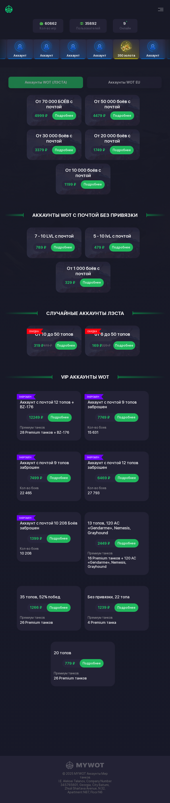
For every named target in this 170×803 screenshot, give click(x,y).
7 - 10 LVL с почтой (54, 266)
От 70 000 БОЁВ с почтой (54, 108)
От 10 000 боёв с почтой (83, 194)
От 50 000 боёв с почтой (112, 108)
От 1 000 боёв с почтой (83, 309)
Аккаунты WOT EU (124, 82)
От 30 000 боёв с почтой (54, 151)
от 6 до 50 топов (112, 381)
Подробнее (64, 123)
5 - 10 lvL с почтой (112, 266)
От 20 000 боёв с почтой (112, 151)
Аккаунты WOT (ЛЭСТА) (46, 82)
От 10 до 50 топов (54, 381)
